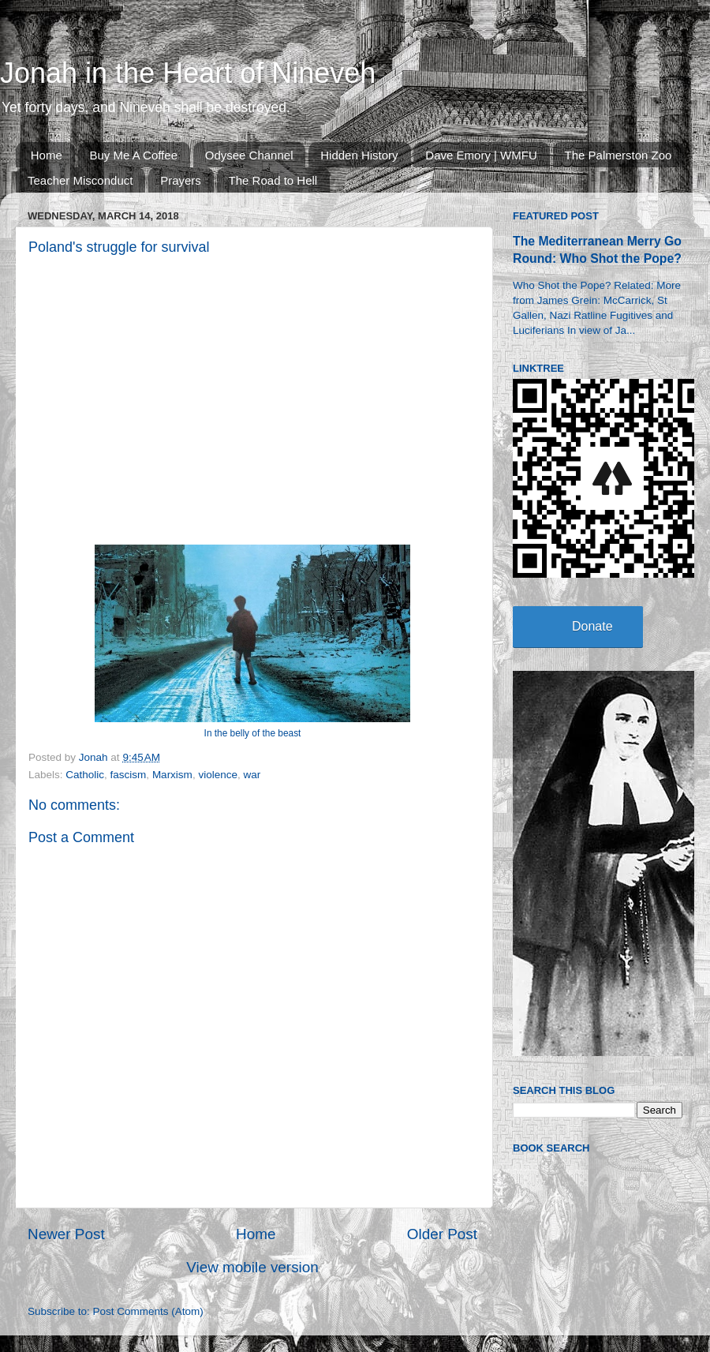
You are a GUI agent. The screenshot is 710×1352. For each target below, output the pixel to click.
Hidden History (359, 155)
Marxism (172, 775)
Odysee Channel (249, 155)
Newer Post (66, 1234)
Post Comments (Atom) (148, 1311)
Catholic (84, 775)
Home (46, 155)
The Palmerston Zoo (618, 155)
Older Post (442, 1234)
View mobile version (252, 1267)
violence (217, 775)
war (251, 775)
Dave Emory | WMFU (480, 155)
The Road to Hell (273, 180)
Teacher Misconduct (80, 180)
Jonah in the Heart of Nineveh (188, 73)
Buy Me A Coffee (134, 155)
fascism (128, 775)
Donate (592, 626)
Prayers (180, 180)
